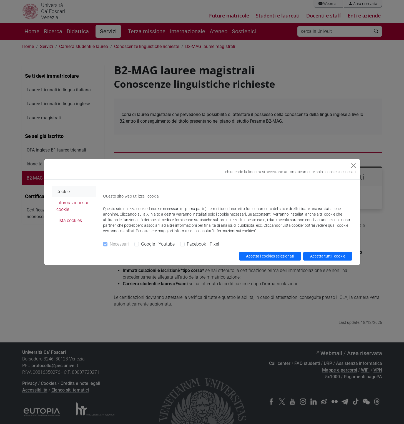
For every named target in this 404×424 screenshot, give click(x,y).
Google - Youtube (158, 244)
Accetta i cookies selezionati (270, 256)
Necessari (119, 244)
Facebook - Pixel (203, 244)
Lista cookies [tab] (69, 220)
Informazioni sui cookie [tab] (72, 206)
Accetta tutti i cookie (327, 256)
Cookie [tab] (63, 191)
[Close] (353, 165)
